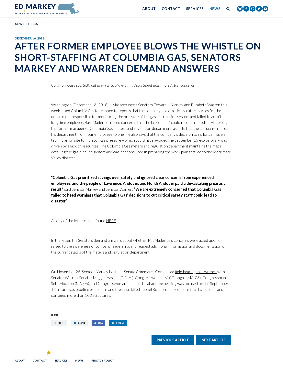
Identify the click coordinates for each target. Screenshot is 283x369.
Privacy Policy (102, 360)
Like (98, 322)
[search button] (228, 8)
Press (33, 24)
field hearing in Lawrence (196, 271)
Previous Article (173, 340)
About (149, 8)
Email (79, 322)
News (215, 8)
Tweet (118, 322)
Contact (171, 8)
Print (59, 322)
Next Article (214, 340)
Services (195, 8)
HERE (111, 220)
